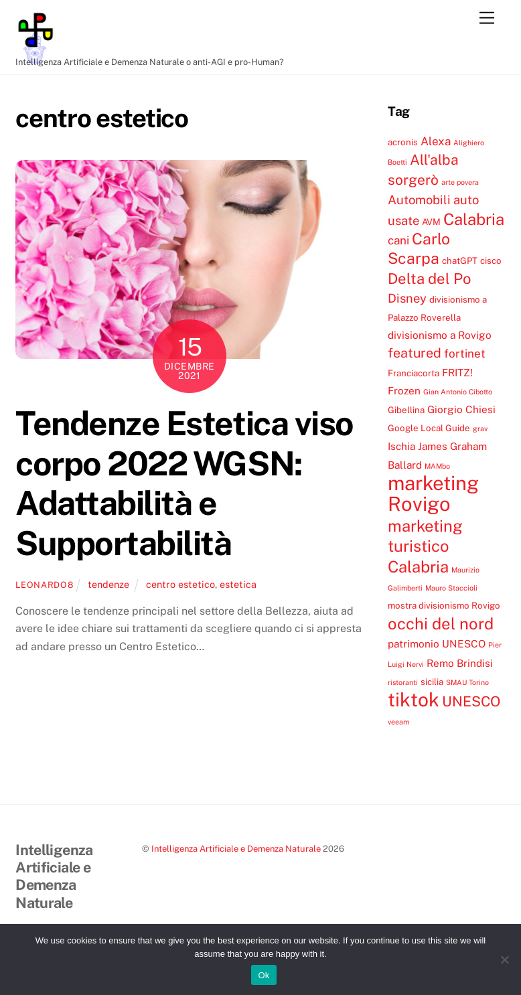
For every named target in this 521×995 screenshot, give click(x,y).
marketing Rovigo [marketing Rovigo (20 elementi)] (433, 493)
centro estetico (180, 584)
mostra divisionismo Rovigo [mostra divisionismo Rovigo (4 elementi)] (444, 605)
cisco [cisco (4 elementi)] (491, 260)
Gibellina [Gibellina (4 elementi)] (406, 409)
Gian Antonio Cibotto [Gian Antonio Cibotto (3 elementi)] (457, 392)
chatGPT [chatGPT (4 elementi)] (459, 260)
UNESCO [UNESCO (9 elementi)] (471, 701)
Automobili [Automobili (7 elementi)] (419, 199)
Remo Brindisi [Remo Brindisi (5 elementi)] (460, 663)
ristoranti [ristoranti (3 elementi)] (403, 682)
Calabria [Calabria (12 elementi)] (473, 219)
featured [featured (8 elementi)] (414, 352)
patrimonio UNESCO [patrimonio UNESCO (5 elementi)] (437, 643)
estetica (238, 584)
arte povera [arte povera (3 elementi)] (460, 182)
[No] (504, 959)
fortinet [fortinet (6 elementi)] (465, 353)
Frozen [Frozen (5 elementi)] (404, 390)
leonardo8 (44, 585)
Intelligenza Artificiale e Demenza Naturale (236, 849)
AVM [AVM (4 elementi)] (431, 221)
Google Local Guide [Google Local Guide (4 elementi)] (429, 428)
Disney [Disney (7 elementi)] (407, 298)
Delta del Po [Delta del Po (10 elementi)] (429, 278)
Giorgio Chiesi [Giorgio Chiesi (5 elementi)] (461, 409)
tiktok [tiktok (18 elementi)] (413, 699)
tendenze (108, 584)
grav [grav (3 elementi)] (480, 429)
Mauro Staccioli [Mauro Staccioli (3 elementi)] (451, 588)
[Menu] (486, 18)
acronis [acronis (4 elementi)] (403, 142)
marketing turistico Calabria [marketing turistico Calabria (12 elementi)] (425, 546)
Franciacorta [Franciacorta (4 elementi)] (413, 373)
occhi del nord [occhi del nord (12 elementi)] (441, 623)
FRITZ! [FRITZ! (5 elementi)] (457, 372)
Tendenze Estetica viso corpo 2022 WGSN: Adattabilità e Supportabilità (184, 483)
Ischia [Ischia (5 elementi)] (401, 446)
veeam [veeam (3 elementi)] (398, 722)
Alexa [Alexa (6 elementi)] (436, 141)
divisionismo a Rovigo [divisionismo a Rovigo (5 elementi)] (440, 335)
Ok (263, 975)
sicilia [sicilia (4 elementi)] (432, 681)
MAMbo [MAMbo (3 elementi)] (437, 466)
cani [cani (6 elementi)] (398, 240)
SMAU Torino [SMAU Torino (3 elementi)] (467, 682)
